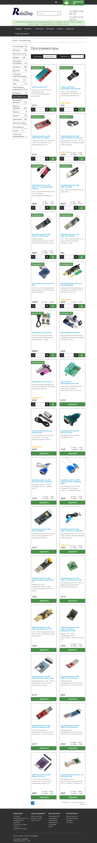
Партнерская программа (53, 823)
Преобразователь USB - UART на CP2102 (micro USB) (43, 677)
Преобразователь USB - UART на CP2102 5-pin (70, 677)
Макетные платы (20, 54)
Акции (51, 826)
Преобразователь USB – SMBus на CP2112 (41, 775)
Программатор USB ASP (70, 332)
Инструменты (20, 127)
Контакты (39, 29)
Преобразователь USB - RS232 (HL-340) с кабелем (42, 481)
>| (43, 803)
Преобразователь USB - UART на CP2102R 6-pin (41, 726)
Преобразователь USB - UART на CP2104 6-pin (70, 726)
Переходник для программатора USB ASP (70, 88)
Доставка (50, 29)
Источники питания (20, 101)
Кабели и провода (20, 107)
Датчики (20, 50)
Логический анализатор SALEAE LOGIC (42, 432)
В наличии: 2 (37, 215)
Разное (18, 131)
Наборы (19, 80)
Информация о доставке (18, 821)
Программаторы (25, 40)
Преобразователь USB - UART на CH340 (70, 186)
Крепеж (20, 115)
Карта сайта (35, 820)
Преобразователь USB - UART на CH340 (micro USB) (71, 579)
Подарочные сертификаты (53, 819)
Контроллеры (20, 46)
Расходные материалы (20, 62)
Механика (20, 93)
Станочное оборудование (20, 135)
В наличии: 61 (66, 215)
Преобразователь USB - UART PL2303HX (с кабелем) (72, 137)
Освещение (20, 119)
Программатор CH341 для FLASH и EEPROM (71, 284)
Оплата (60, 29)
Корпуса (20, 112)
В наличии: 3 (37, 166)
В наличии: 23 (66, 68)
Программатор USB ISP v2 (42, 382)
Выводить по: (65, 56)
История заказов (72, 818)
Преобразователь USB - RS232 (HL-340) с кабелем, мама (71, 481)
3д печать (20, 67)
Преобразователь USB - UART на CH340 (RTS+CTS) (42, 628)
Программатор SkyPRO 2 (42, 332)
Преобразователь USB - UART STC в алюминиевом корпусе (42, 187)
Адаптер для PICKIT (40, 87)
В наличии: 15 (37, 117)
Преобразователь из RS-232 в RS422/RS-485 (72, 775)
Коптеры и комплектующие (20, 75)
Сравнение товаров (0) (42, 61)
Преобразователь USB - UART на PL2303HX (70, 235)
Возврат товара (36, 818)
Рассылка (69, 822)
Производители (54, 816)
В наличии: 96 (66, 264)
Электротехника (20, 123)
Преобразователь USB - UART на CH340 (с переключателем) (70, 629)
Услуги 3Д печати (22, 34)
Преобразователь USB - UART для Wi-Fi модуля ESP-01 (43, 580)
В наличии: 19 (37, 362)
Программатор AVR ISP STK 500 (43, 284)
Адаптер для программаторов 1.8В (69, 382)
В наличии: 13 (37, 68)
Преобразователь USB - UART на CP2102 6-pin (41, 235)
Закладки (69, 820)
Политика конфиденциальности (20, 817)
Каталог (28, 29)
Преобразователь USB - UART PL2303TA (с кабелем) (71, 530)
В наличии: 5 (66, 166)
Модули (19, 57)
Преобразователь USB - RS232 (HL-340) (70, 432)
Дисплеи (20, 70)
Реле (20, 83)
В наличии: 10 (37, 264)
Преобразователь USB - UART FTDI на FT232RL (41, 137)
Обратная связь (36, 816)
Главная (18, 29)
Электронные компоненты (20, 88)
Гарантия (70, 29)
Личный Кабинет (72, 816)
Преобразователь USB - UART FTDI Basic (41, 530)
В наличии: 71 (66, 117)
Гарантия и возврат (20, 828)
